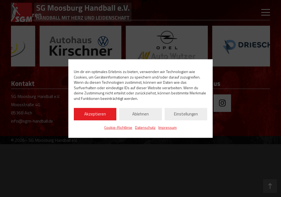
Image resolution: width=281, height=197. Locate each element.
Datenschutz (145, 127)
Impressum (167, 127)
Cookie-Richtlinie (118, 127)
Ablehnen (140, 114)
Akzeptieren (95, 114)
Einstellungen (186, 114)
